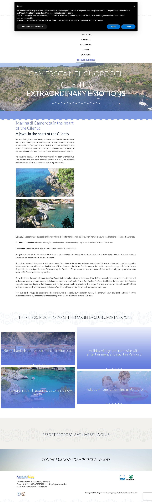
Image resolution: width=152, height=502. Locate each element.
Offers (86, 50)
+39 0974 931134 (41, 484)
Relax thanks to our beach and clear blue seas (38, 351)
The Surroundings (86, 60)
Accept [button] (128, 27)
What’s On (86, 55)
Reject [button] (113, 27)
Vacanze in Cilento (23, 487)
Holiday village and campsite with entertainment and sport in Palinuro (114, 352)
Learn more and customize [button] (32, 27)
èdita (136, 493)
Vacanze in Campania (39, 487)
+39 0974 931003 (28, 484)
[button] (134, 6)
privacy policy (112, 493)
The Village (86, 34)
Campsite (86, 40)
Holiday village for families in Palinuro (114, 389)
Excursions (86, 45)
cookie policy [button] (67, 13)
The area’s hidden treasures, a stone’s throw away (38, 392)
